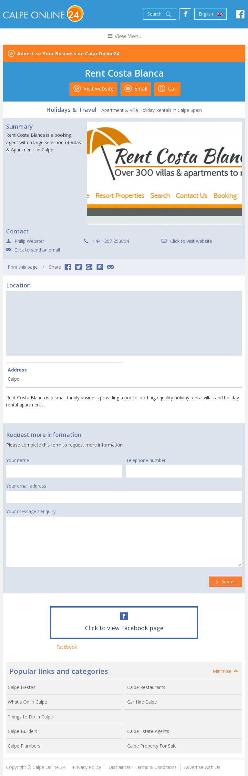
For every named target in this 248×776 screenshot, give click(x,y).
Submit (225, 581)
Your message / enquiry (31, 511)
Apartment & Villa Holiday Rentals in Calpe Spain (151, 110)
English (210, 14)
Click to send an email (37, 250)
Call (167, 88)
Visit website (93, 88)
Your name (17, 460)
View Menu (124, 36)
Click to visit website (191, 241)
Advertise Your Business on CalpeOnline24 (68, 53)
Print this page (23, 267)
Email (135, 88)
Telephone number (146, 460)
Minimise (226, 671)
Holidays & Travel (71, 109)
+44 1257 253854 (110, 241)
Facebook (66, 647)
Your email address (26, 486)
